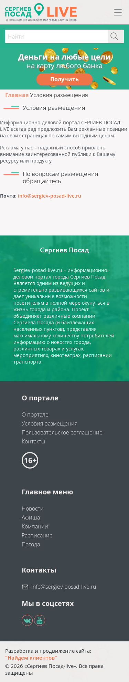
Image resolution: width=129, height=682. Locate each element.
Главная (17, 95)
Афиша (31, 517)
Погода (31, 544)
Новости (33, 508)
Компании (35, 526)
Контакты (33, 441)
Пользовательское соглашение (62, 432)
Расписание (37, 535)
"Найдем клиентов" (31, 657)
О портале (35, 414)
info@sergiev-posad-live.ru (49, 195)
